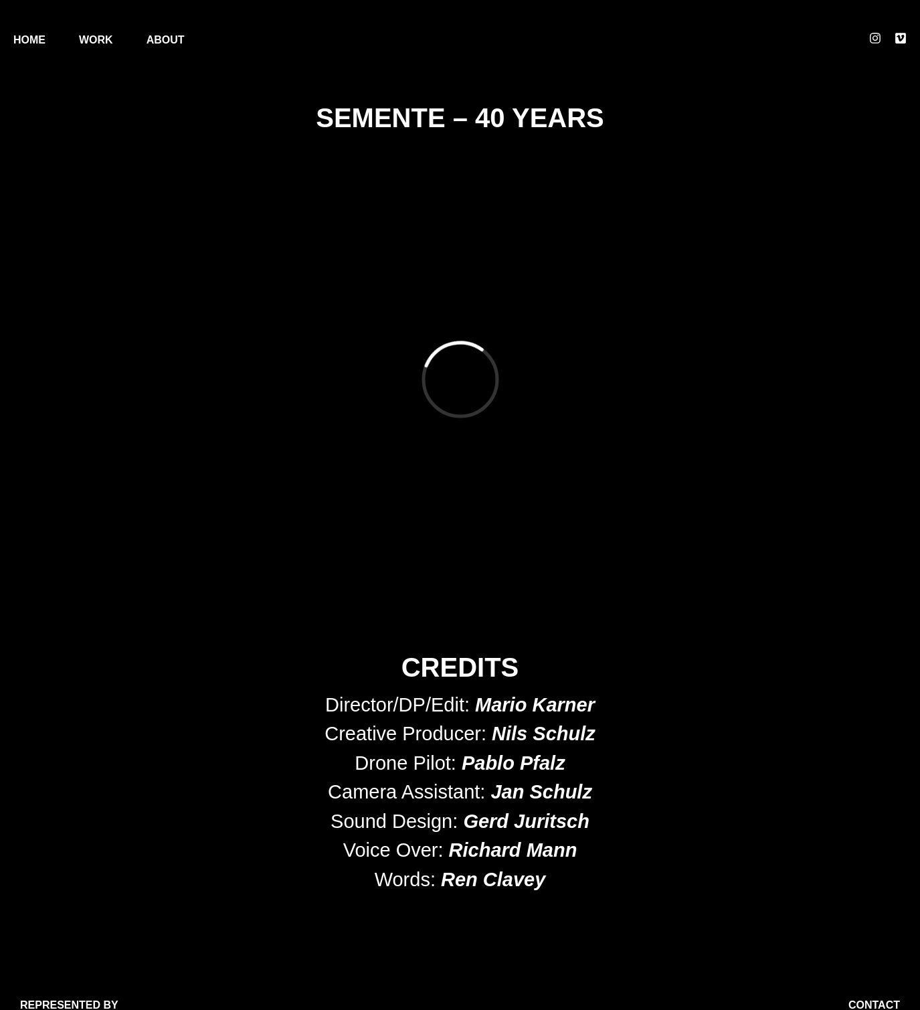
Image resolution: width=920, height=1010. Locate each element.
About (166, 40)
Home (29, 40)
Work (96, 40)
